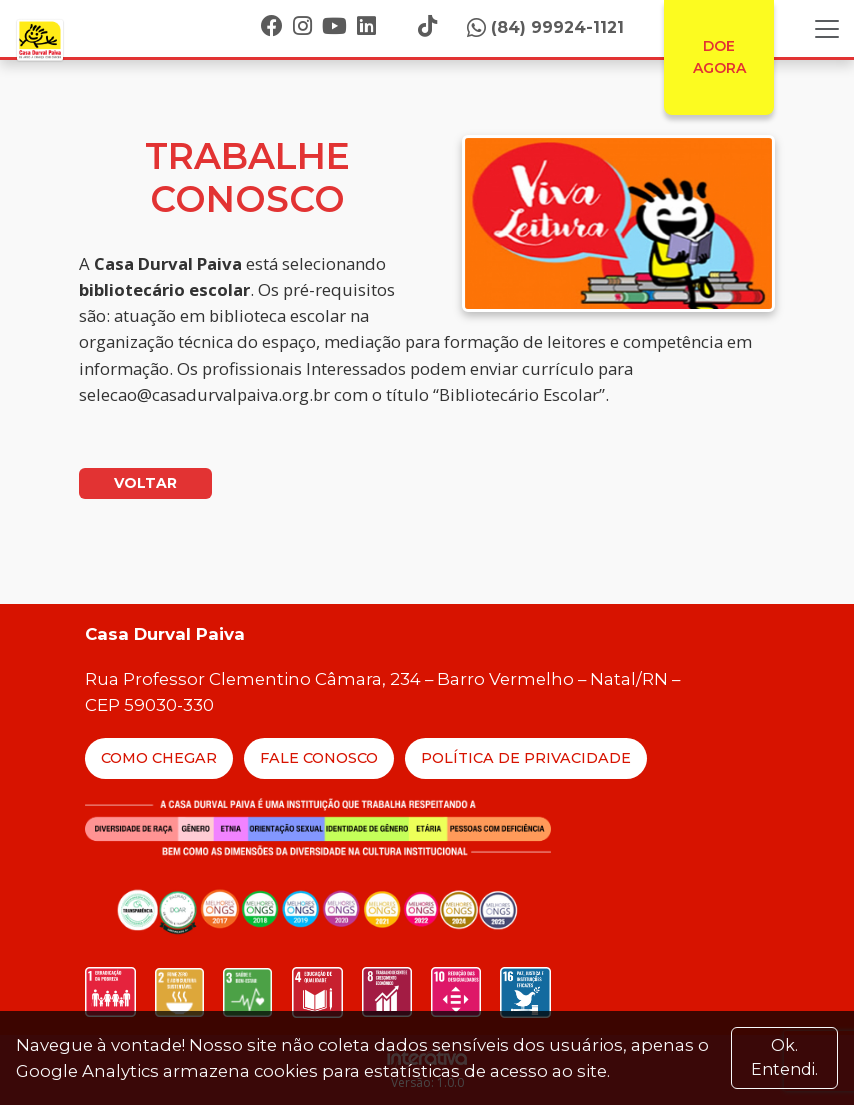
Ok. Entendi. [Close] (784, 1057)
